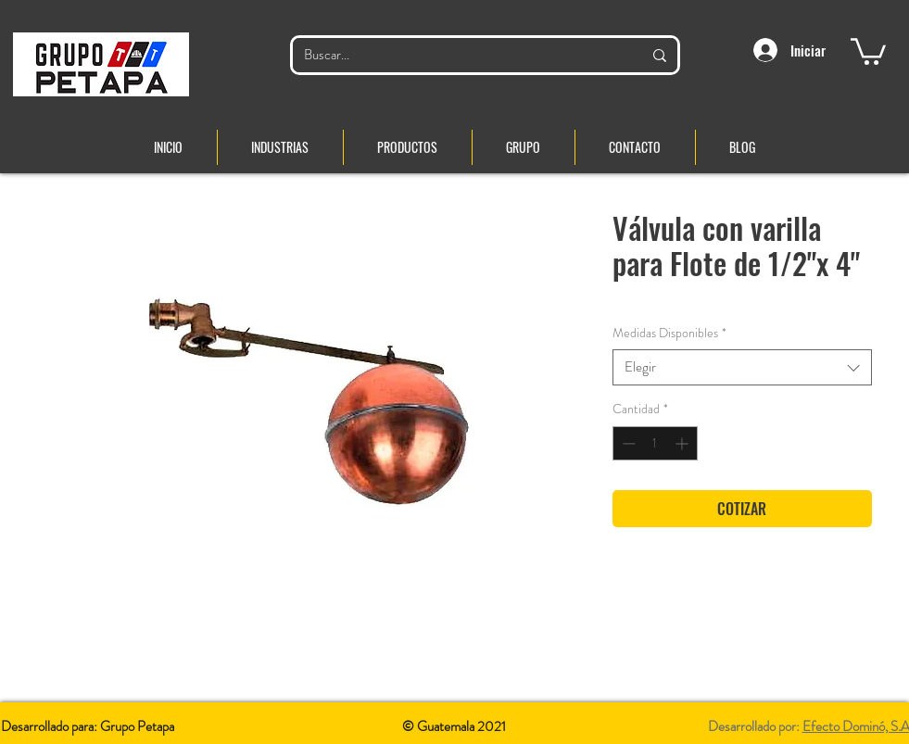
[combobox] (742, 367)
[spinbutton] (655, 443)
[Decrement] (626, 443)
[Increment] (683, 443)
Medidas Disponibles (669, 333)
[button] (868, 50)
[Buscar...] (459, 55)
